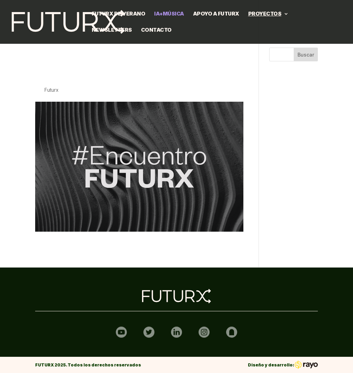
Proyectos (265, 14)
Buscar (305, 55)
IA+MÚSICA (169, 14)
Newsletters (112, 30)
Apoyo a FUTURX (216, 14)
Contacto (156, 30)
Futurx (51, 90)
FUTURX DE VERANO (118, 14)
